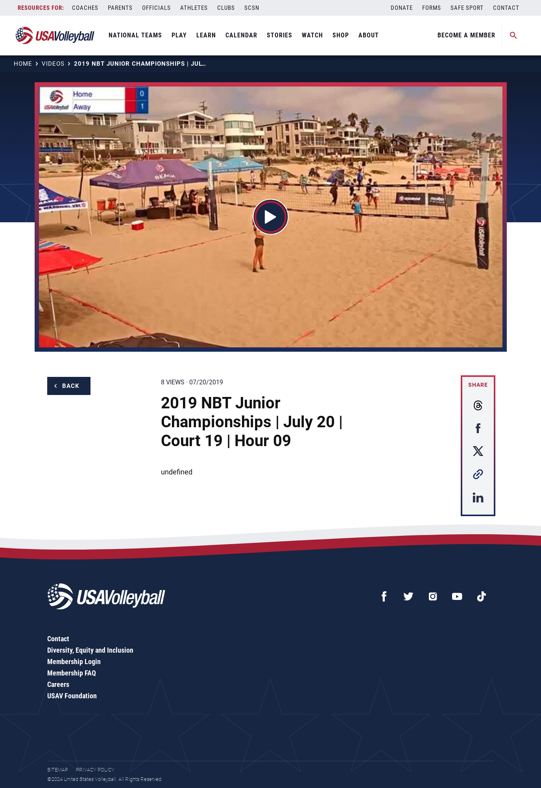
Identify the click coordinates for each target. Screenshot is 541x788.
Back (70, 385)
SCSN (251, 7)
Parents (120, 7)
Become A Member (466, 35)
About (368, 35)
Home (23, 63)
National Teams (135, 35)
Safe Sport (467, 7)
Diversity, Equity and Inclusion (90, 650)
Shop (340, 35)
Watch (312, 35)
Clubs (226, 7)
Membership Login (74, 661)
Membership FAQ (71, 673)
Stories (279, 35)
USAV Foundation (72, 696)
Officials (156, 7)
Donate (402, 7)
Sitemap (57, 770)
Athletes (194, 7)
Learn (206, 35)
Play (179, 35)
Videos (53, 63)
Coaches (85, 7)
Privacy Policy (95, 770)
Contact (506, 7)
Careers (58, 684)
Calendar (241, 35)
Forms (431, 7)
